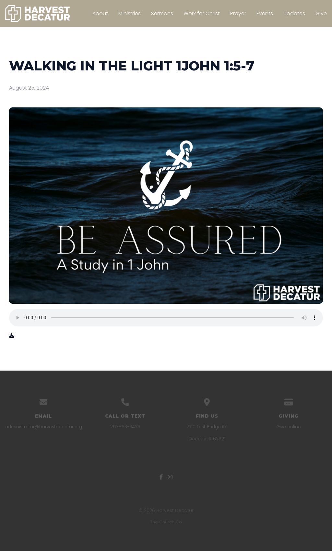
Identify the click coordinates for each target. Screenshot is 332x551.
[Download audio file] (11, 335)
